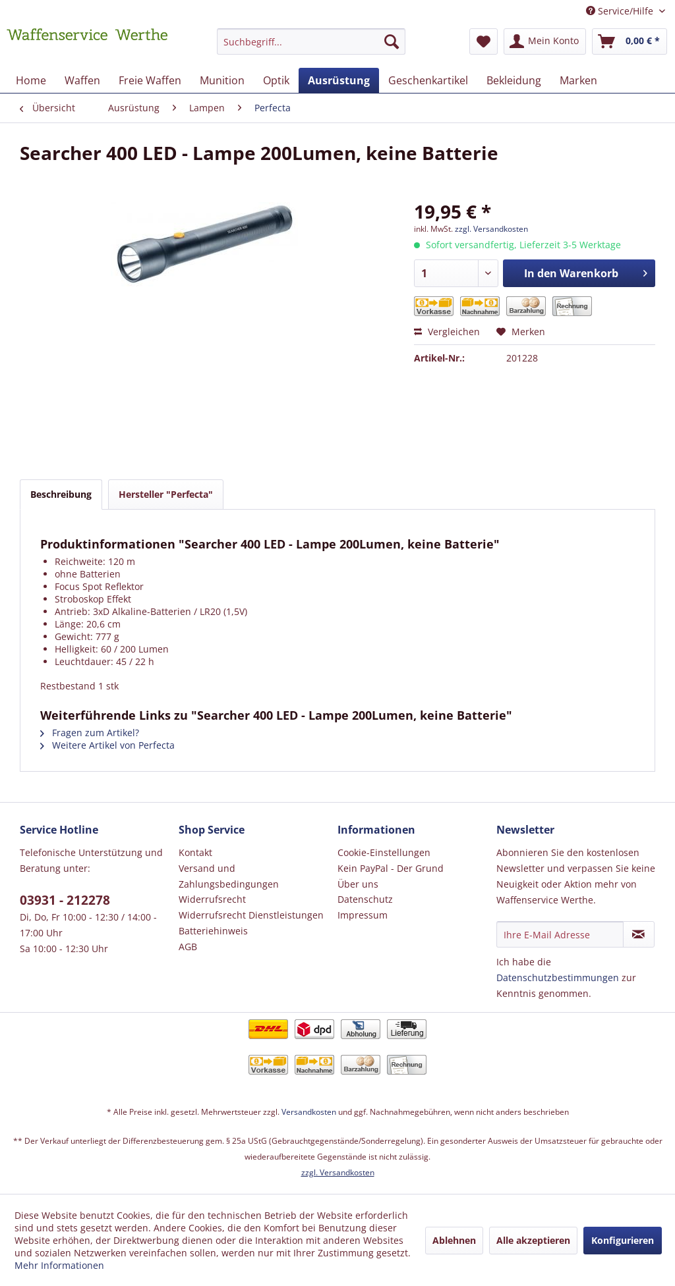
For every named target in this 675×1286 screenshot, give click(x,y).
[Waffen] (82, 80)
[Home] (31, 80)
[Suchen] (391, 41)
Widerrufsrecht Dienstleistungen (251, 915)
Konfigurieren (622, 1240)
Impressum (363, 915)
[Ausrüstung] (339, 80)
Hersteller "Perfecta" (166, 494)
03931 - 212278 (65, 900)
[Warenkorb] (629, 41)
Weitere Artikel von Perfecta (107, 745)
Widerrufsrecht (212, 899)
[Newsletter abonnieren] (639, 934)
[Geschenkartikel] (428, 80)
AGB (188, 946)
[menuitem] (311, 47)
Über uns (358, 884)
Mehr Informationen (59, 1265)
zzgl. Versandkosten (491, 228)
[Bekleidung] (513, 80)
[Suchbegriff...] (311, 41)
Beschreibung (61, 494)
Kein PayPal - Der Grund (391, 868)
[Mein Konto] (545, 41)
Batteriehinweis (213, 930)
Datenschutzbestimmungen (557, 977)
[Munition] (222, 80)
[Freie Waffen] (150, 80)
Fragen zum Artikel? (89, 732)
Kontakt (195, 852)
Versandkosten (308, 1111)
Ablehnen (454, 1240)
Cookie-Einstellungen (384, 852)
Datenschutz (365, 899)
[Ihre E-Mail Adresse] (560, 934)
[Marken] (578, 80)
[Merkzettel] (483, 41)
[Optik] (276, 80)
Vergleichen (447, 331)
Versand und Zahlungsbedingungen (229, 876)
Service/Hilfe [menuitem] (621, 11)
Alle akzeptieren (533, 1240)
